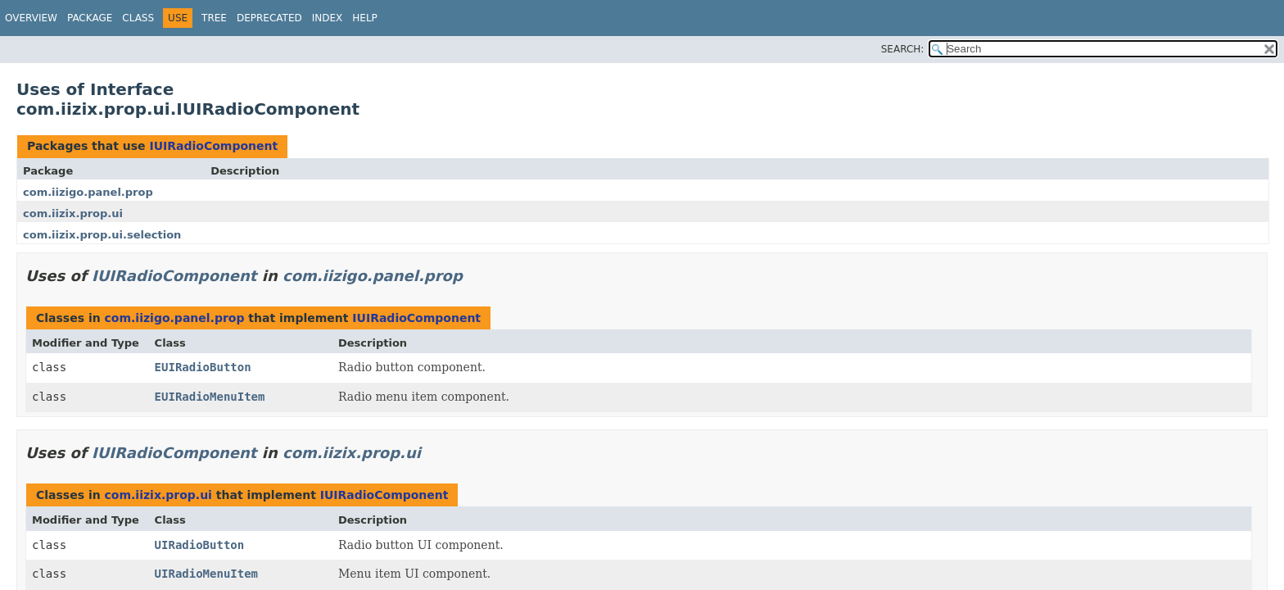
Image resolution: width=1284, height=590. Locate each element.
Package (89, 18)
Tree (214, 18)
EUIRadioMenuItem (210, 396)
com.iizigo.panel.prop (88, 192)
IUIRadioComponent (213, 145)
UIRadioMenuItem (206, 573)
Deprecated (269, 18)
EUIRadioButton (203, 367)
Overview (31, 18)
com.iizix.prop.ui (73, 213)
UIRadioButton (200, 544)
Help (365, 18)
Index (327, 18)
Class (138, 18)
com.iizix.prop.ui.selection (102, 235)
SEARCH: (903, 49)
